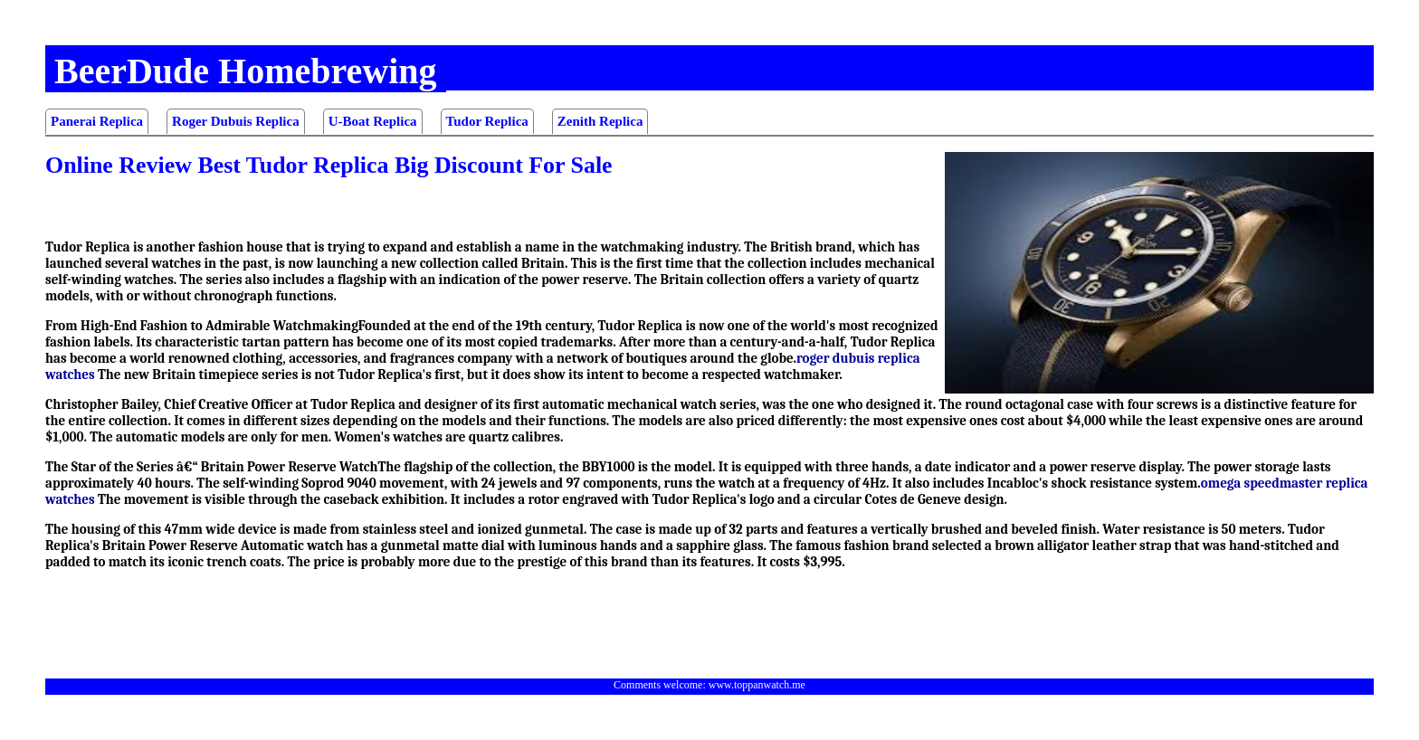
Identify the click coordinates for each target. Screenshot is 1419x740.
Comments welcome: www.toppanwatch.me (709, 684)
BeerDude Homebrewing (245, 71)
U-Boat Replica (373, 121)
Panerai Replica (97, 121)
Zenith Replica (600, 121)
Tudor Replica (487, 121)
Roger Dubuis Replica (236, 121)
